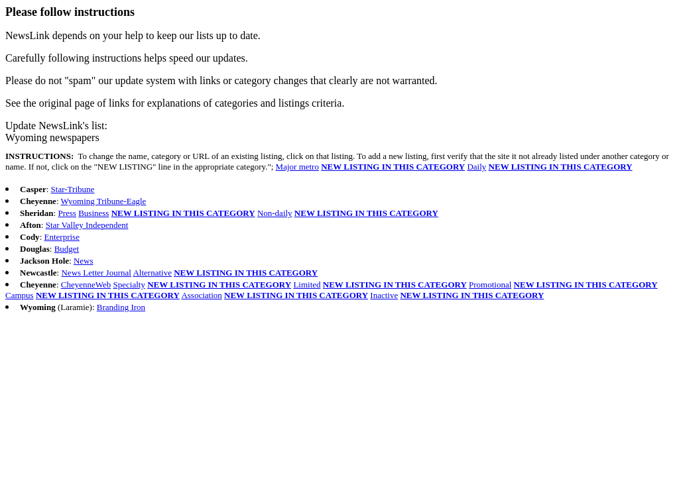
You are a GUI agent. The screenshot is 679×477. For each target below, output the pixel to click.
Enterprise (62, 237)
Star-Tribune (73, 189)
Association (201, 295)
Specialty (129, 285)
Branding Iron (121, 307)
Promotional (490, 285)
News (83, 261)
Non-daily (274, 213)
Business (93, 213)
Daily (476, 167)
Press (67, 213)
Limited (306, 285)
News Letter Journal (96, 273)
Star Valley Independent (87, 225)
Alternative (152, 273)
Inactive (384, 295)
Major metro (297, 167)
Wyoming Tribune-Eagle (104, 201)
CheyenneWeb (86, 285)
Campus (19, 295)
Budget (67, 249)
